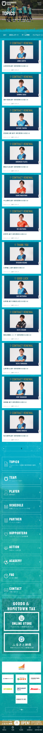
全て (4, 35)
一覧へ (22, 710)
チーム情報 (26, 35)
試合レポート (14, 35)
